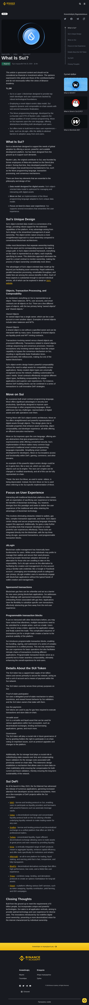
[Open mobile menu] (84, 3)
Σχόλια (39, 978)
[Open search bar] (79, 3)
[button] (84, 4)
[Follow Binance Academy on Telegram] (27, 986)
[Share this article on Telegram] (77, 19)
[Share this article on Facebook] (71, 19)
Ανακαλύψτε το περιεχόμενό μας (44, 947)
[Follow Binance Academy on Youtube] (30, 985)
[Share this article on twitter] (65, 19)
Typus (12, 876)
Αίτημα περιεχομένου (44, 975)
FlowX (12, 886)
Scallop (13, 827)
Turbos (13, 837)
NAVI (12, 802)
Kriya (12, 847)
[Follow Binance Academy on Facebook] (20, 986)
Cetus (12, 815)
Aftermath (14, 857)
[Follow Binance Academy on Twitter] (23, 986)
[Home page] (9, 3)
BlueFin (13, 866)
